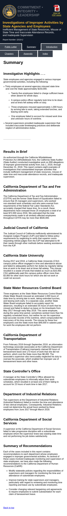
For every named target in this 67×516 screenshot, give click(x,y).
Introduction (51, 47)
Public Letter (11, 47)
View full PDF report (56, 13)
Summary (31, 47)
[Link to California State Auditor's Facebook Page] (50, 62)
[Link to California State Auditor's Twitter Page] (55, 62)
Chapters (9, 54)
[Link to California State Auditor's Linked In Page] (60, 62)
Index (45, 54)
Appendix (28, 54)
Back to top (8, 508)
